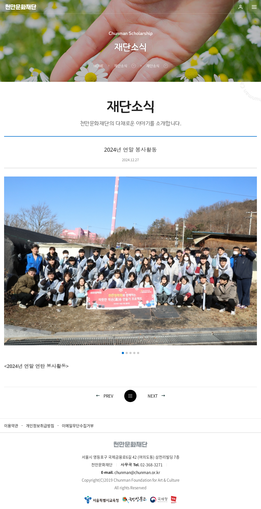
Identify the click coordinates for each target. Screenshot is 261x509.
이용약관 (11, 425)
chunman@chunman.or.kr (137, 472)
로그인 (240, 7)
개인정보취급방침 (40, 425)
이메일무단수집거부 (78, 425)
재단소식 (120, 65)
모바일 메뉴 (254, 7)
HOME (98, 65)
